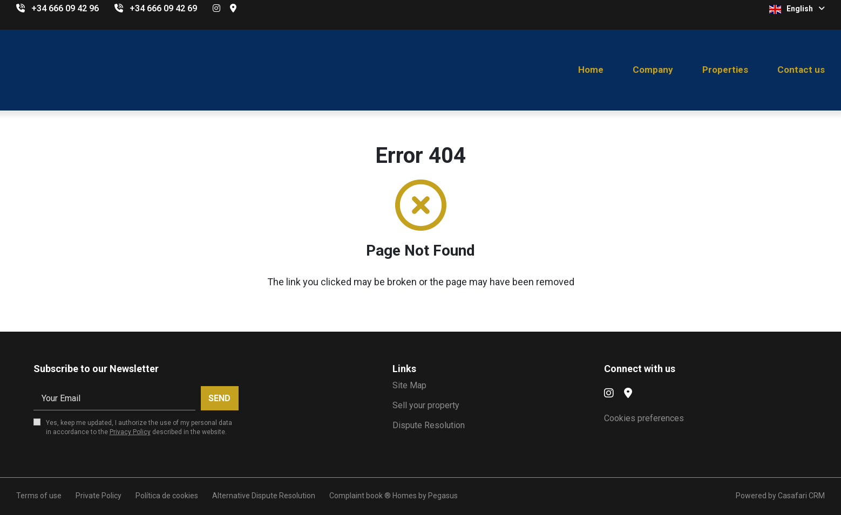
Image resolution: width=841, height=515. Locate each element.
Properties (725, 69)
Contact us (801, 69)
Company (653, 69)
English (797, 9)
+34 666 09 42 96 (65, 8)
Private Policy (98, 495)
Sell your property (425, 405)
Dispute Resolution (428, 425)
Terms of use (39, 495)
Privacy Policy (130, 432)
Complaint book (356, 495)
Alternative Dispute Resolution (263, 495)
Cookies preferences (644, 418)
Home (590, 69)
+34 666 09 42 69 (163, 8)
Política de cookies (166, 495)
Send (219, 398)
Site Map (409, 385)
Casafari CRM (801, 495)
